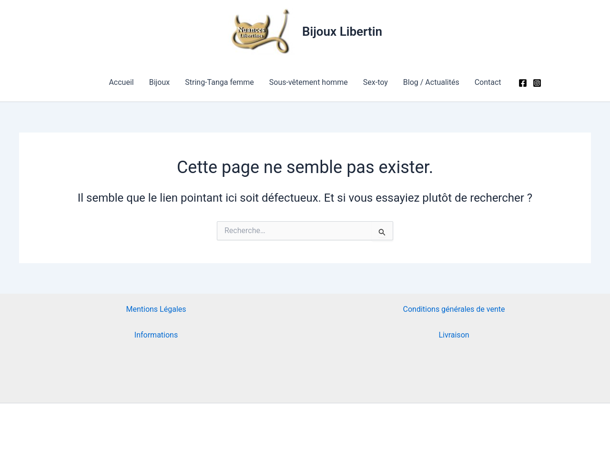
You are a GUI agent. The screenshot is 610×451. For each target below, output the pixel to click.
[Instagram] (537, 83)
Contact (488, 82)
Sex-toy (375, 82)
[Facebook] (522, 83)
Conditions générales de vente (454, 309)
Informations (156, 334)
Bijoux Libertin (342, 31)
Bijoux (159, 82)
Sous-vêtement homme (308, 82)
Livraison (453, 334)
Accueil (121, 82)
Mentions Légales (156, 309)
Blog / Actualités (431, 82)
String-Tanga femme (219, 82)
